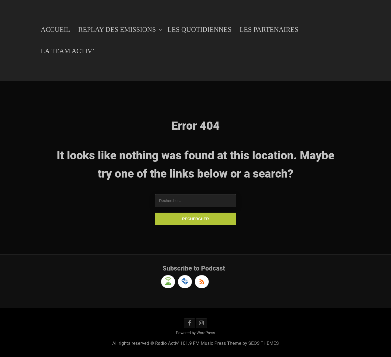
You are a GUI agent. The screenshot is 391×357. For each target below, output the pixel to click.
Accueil (55, 29)
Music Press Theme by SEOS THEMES (240, 343)
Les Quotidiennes (199, 29)
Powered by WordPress (195, 333)
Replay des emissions (117, 29)
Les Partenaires (268, 29)
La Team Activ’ (67, 51)
